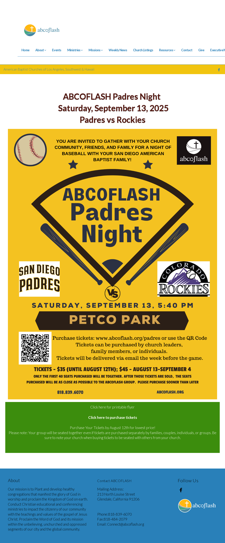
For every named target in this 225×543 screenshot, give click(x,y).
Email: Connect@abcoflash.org (120, 524)
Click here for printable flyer (112, 407)
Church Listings (143, 50)
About (40, 50)
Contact (186, 50)
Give (201, 50)
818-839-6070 (120, 514)
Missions (96, 50)
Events (56, 50)
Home (25, 50)
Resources (167, 50)
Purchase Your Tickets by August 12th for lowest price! (112, 427)
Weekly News (118, 50)
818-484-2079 (115, 519)
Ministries (75, 50)
